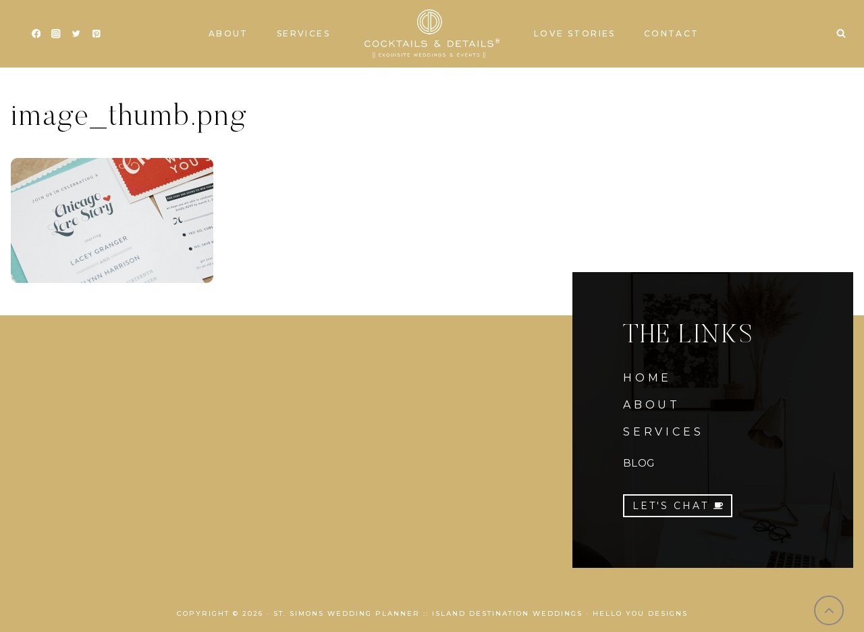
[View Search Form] (841, 33)
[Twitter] (76, 34)
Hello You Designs (640, 613)
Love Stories (575, 33)
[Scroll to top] (829, 611)
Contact (671, 33)
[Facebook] (36, 34)
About (228, 33)
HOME (647, 377)
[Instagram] (56, 34)
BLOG (638, 462)
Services (303, 33)
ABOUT (651, 404)
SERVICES (663, 431)
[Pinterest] (96, 34)
